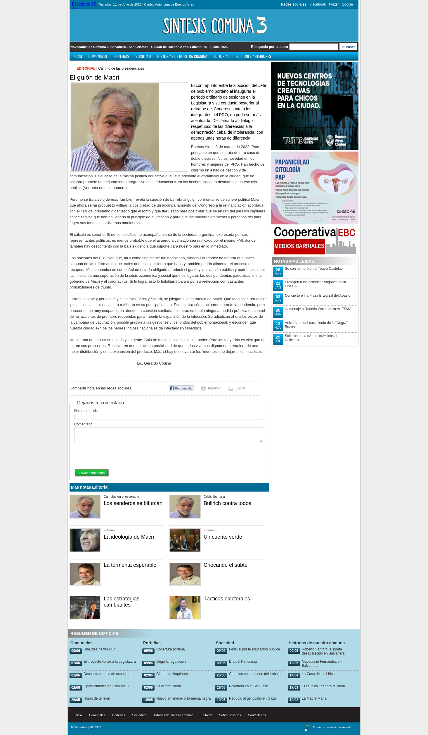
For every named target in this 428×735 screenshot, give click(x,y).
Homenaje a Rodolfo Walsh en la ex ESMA (318, 309)
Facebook (318, 4)
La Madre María (314, 698)
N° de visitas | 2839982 (86, 727)
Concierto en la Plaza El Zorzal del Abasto (317, 295)
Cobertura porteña (170, 649)
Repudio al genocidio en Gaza (252, 698)
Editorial (221, 56)
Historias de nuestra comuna (182, 56)
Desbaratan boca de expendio (107, 674)
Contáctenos (257, 715)
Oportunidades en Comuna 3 (106, 686)
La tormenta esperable (130, 565)
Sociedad (143, 56)
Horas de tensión (97, 698)
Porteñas (121, 56)
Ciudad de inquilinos (172, 674)
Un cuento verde (223, 537)
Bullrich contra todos (227, 503)
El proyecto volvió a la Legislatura (110, 662)
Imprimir (214, 388)
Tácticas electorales (227, 599)
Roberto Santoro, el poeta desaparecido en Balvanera (323, 651)
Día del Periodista (243, 662)
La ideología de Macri (129, 537)
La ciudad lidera (168, 686)
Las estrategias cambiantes (121, 602)
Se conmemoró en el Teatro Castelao (314, 269)
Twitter (333, 4)
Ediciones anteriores (253, 56)
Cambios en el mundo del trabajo (254, 674)
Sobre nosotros (230, 715)
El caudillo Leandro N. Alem (323, 686)
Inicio (77, 56)
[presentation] (118, 455)
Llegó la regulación (171, 662)
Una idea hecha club (99, 649)
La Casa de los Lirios (318, 674)
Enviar (240, 388)
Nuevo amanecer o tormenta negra (183, 698)
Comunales (98, 56)
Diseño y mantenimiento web (332, 727)
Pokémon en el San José (248, 686)
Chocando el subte (225, 565)
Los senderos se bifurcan (133, 503)
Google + (349, 4)
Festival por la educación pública (254, 649)
